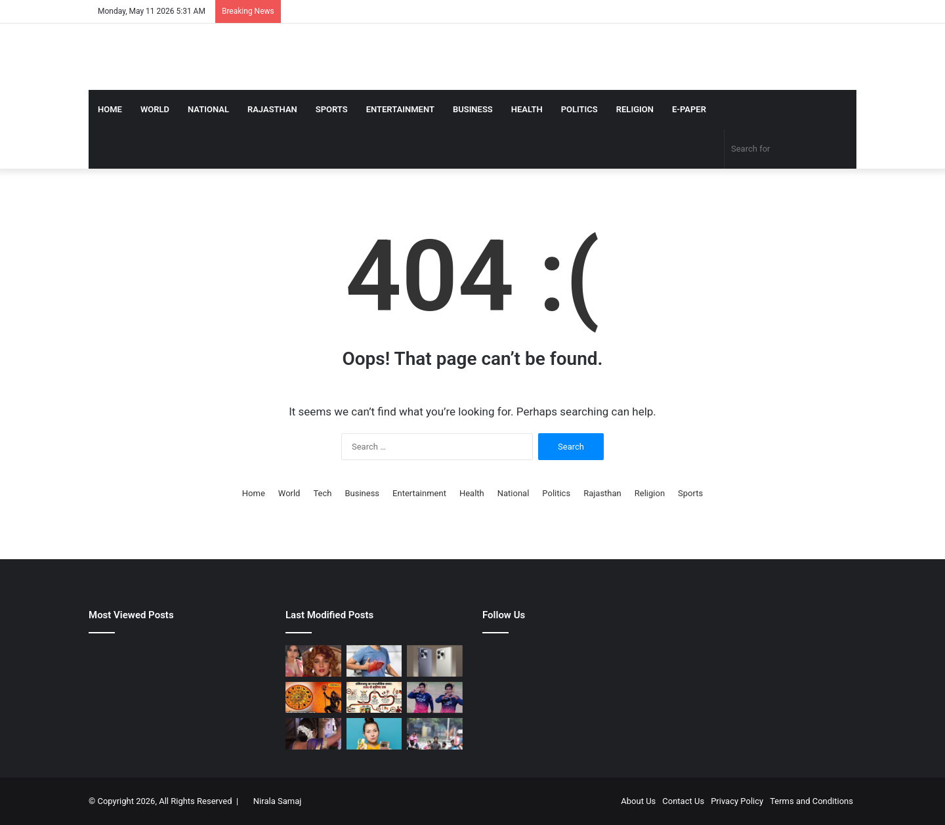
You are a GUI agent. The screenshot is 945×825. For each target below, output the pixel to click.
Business (473, 109)
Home (110, 109)
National (208, 109)
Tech (322, 493)
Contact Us (683, 801)
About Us (638, 801)
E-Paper (689, 109)
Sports (332, 109)
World (154, 109)
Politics (579, 109)
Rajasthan (272, 109)
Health (527, 109)
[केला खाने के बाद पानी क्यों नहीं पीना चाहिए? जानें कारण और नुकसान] (374, 734)
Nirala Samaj (277, 801)
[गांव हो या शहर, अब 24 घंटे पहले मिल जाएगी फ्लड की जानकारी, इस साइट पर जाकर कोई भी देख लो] (435, 734)
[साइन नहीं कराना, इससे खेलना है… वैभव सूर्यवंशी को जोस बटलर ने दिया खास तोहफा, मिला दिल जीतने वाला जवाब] (435, 697)
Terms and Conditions (811, 801)
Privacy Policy (737, 801)
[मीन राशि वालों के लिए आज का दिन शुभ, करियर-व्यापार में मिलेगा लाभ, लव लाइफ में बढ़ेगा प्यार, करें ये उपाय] (313, 697)
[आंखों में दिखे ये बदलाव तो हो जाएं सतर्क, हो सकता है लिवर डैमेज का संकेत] (374, 661)
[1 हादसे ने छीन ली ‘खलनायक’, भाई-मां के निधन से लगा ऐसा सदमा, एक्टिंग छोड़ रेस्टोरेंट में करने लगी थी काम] (313, 661)
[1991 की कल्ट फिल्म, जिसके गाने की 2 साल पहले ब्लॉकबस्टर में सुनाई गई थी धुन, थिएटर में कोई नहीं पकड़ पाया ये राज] (313, 734)
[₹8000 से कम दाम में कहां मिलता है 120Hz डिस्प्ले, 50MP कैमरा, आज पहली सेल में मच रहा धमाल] (435, 661)
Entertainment (400, 109)
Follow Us (503, 615)
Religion (635, 109)
